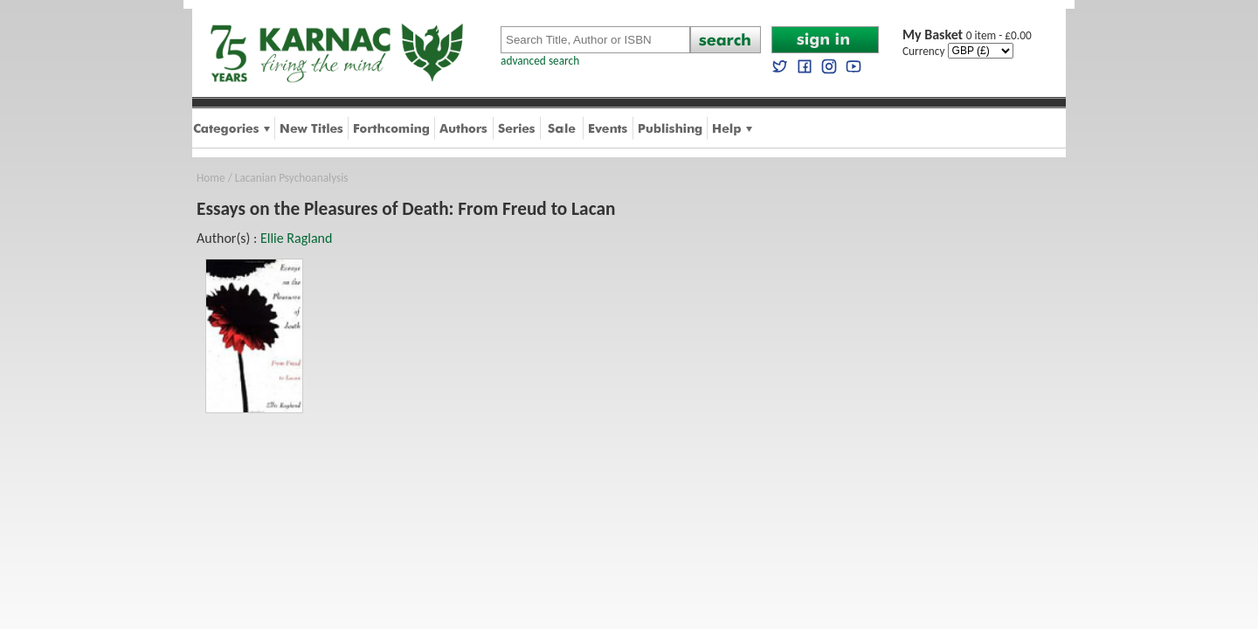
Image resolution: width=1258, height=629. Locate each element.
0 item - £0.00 (967, 35)
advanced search (540, 60)
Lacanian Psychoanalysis (292, 177)
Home (211, 177)
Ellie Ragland (296, 238)
